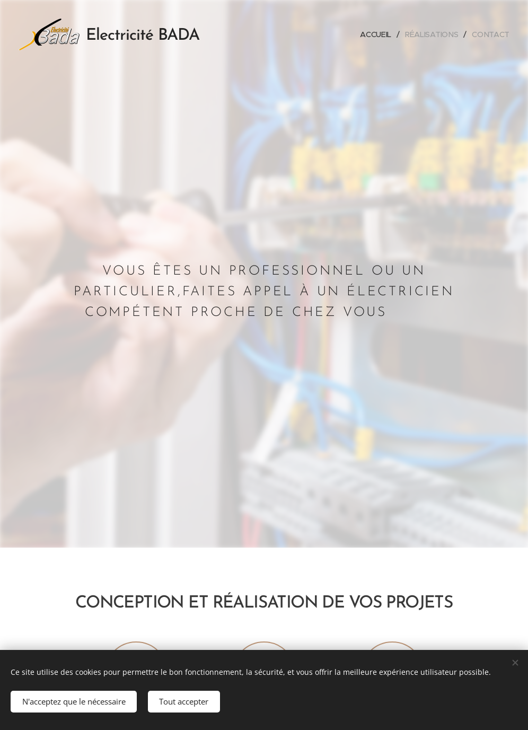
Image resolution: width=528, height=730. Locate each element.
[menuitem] (376, 34)
